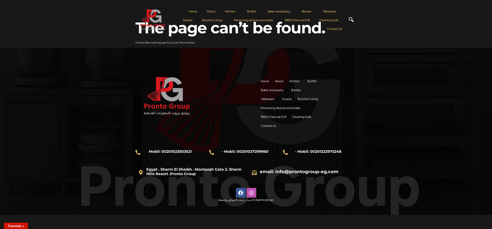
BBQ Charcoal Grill (297, 20)
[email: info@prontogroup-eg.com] (254, 172)
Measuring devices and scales (253, 20)
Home (193, 11)
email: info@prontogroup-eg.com (299, 171)
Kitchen (230, 11)
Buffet (251, 11)
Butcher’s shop (212, 20)
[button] (231, 11)
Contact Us (334, 29)
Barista (306, 11)
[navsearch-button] (350, 20)
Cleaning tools (328, 20)
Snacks (187, 20)
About (211, 11)
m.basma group (262, 200)
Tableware (329, 11)
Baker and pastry (279, 11)
